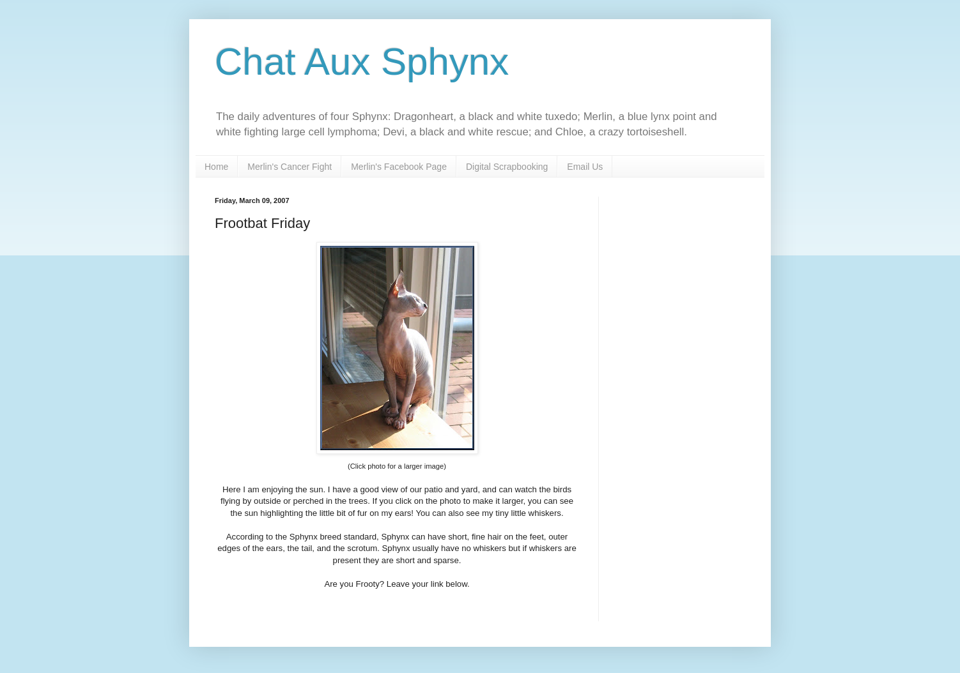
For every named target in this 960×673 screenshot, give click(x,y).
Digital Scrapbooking (507, 167)
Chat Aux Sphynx (362, 61)
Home (216, 167)
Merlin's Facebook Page (399, 167)
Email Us (585, 167)
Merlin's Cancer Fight (289, 167)
